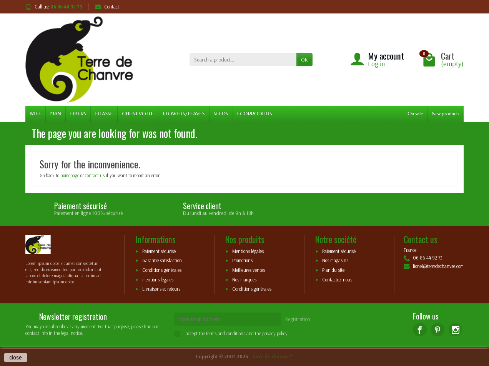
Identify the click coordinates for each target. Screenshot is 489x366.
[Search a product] (243, 59)
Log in (376, 63)
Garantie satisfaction (162, 261)
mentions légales (157, 279)
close (15, 357)
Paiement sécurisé (159, 251)
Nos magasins (335, 261)
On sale (415, 113)
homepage (69, 175)
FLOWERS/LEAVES (184, 113)
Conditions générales (161, 270)
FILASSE (104, 113)
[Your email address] (227, 319)
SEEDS (221, 113)
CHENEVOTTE (138, 113)
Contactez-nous (337, 279)
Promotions (242, 261)
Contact (107, 6)
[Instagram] (455, 329)
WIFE (35, 113)
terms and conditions (225, 333)
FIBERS (78, 113)
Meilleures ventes (248, 270)
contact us (95, 175)
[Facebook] (419, 329)
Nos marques (244, 279)
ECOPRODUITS (254, 113)
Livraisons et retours (161, 289)
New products (445, 113)
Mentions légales (248, 251)
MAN (56, 113)
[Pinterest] (437, 329)
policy (282, 333)
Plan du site (333, 270)
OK (304, 59)
